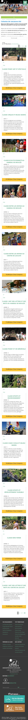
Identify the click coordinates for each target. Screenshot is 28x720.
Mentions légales (5, 717)
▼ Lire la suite (14, 38)
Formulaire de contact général (8, 718)
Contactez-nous (14, 674)
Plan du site (13, 717)
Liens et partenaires (21, 717)
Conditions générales (21, 718)
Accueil (3, 19)
